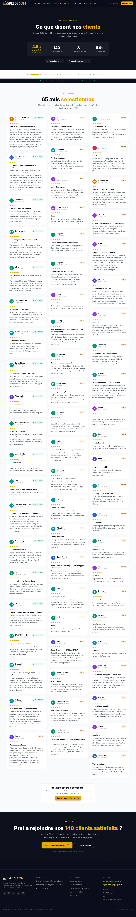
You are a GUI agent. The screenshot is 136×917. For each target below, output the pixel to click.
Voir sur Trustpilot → (89, 81)
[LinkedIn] (23, 893)
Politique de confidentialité (112, 899)
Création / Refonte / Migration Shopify (49, 881)
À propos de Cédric (77, 892)
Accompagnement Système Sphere (48, 885)
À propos (87, 3)
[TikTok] (4, 893)
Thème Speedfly (76, 885)
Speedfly (64, 3)
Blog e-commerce (76, 881)
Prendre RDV (127, 3)
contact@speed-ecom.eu (112, 881)
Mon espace (112, 3)
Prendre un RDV (75, 895)
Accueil (37, 3)
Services (47, 3)
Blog (55, 3)
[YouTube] (13, 893)
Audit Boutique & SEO (43, 888)
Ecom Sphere (76, 3)
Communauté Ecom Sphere (79, 888)
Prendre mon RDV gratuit (68, 798)
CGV (104, 896)
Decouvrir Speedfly (84, 845)
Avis (95, 3)
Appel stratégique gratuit (112, 885)
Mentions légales (109, 893)
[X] (18, 893)
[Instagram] (9, 893)
